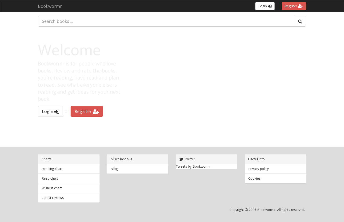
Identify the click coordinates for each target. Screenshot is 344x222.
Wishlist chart (52, 188)
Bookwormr (50, 6)
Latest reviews (53, 197)
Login (265, 6)
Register (294, 6)
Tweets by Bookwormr (193, 166)
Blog (114, 168)
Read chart (50, 178)
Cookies (254, 178)
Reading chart (52, 168)
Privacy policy (258, 168)
